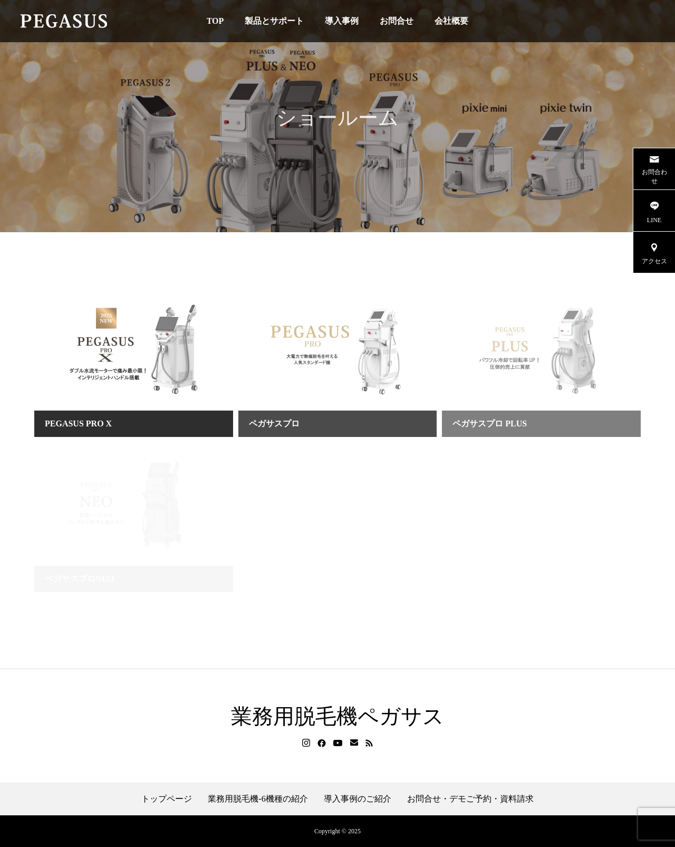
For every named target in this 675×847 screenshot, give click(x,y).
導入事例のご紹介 (357, 799)
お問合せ (396, 20)
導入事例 (342, 20)
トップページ (166, 799)
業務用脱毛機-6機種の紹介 (257, 799)
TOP (215, 20)
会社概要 (451, 20)
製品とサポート (274, 20)
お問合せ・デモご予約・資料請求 (470, 799)
